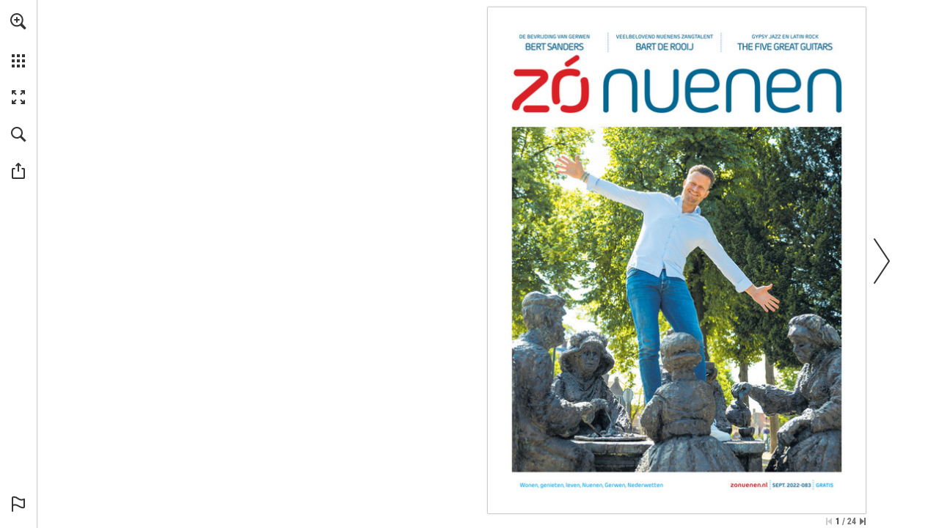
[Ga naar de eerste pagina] (829, 521)
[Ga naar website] (749, 485)
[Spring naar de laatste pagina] (863, 521)
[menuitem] (18, 40)
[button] (18, 21)
